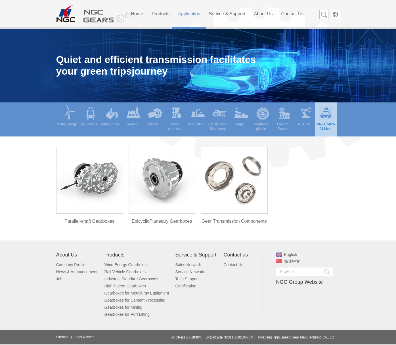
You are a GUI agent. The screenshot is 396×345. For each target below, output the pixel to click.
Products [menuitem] (160, 13)
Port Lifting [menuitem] (196, 115)
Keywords (288, 272)
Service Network (189, 272)
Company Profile (71, 264)
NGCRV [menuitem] (305, 115)
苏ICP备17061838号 (186, 337)
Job (59, 279)
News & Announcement (77, 272)
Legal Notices (84, 337)
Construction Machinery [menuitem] (217, 118)
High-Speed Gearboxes (125, 286)
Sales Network (188, 264)
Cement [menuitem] (132, 115)
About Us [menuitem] (263, 13)
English (286, 254)
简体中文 (288, 261)
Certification (185, 286)
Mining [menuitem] (155, 115)
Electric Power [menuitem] (284, 118)
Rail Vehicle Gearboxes (125, 272)
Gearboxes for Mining (123, 307)
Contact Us (233, 264)
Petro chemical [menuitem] (176, 118)
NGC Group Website (299, 282)
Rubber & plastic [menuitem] (262, 118)
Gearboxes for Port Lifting (127, 314)
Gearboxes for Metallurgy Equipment (136, 293)
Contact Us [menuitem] (292, 13)
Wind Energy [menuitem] (67, 115)
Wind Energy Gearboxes (126, 264)
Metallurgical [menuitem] (110, 115)
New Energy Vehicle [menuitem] (326, 118)
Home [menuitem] (137, 13)
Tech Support (187, 279)
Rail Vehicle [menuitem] (88, 115)
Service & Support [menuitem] (227, 13)
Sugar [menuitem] (241, 115)
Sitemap (62, 337)
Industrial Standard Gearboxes (131, 279)
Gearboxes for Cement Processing (134, 300)
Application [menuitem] (189, 13)
